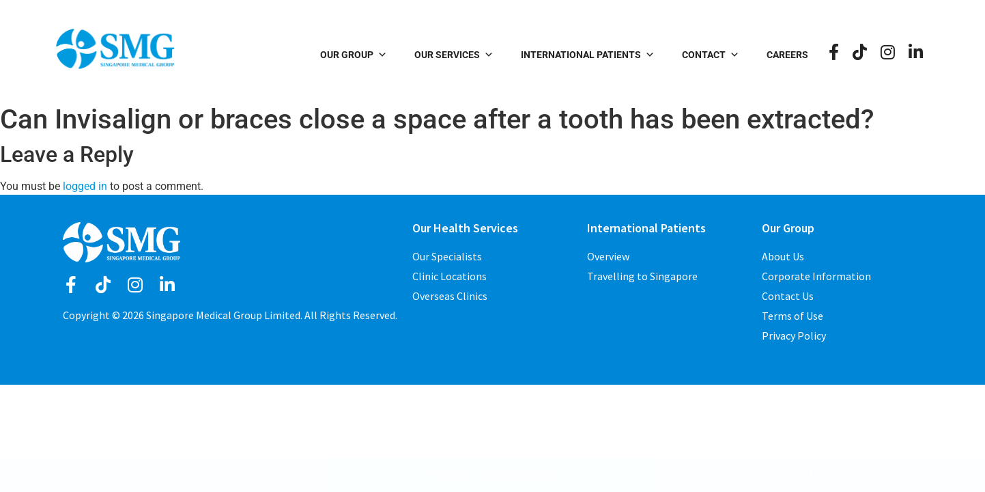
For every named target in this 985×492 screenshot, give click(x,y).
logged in (85, 186)
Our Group (353, 54)
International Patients (588, 54)
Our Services (454, 54)
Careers (787, 54)
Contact (710, 54)
